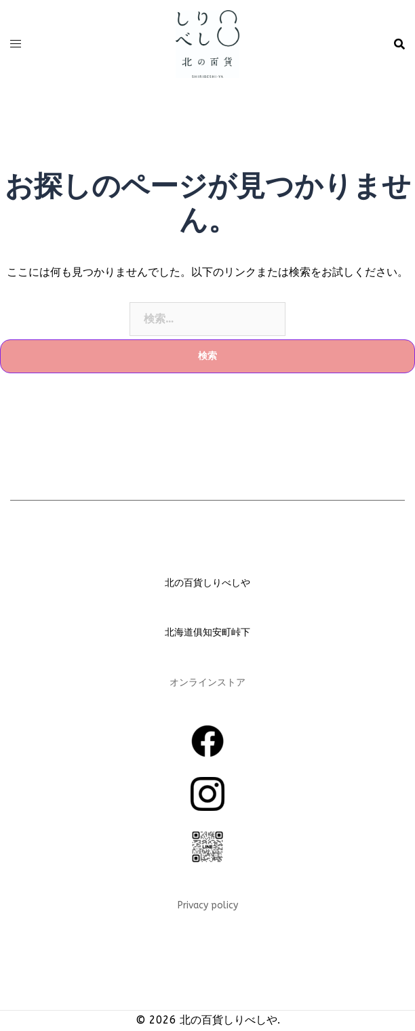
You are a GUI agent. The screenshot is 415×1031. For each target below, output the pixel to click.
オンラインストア (207, 682)
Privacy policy (208, 905)
